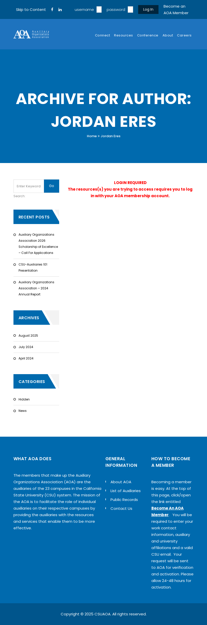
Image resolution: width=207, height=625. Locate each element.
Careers (184, 35)
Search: (19, 196)
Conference (147, 35)
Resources (123, 35)
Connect (102, 35)
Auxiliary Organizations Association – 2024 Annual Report (36, 288)
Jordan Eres (110, 136)
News (23, 411)
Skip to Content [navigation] (31, 9)
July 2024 (26, 347)
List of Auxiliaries (125, 490)
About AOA (120, 482)
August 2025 (28, 335)
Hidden (24, 399)
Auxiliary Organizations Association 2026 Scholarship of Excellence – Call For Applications (38, 243)
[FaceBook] (52, 9)
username (84, 9)
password (116, 9)
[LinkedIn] (60, 9)
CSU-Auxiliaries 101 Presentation (33, 267)
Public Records (124, 499)
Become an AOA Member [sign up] (176, 9)
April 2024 (26, 358)
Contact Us (121, 508)
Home (92, 136)
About (168, 35)
